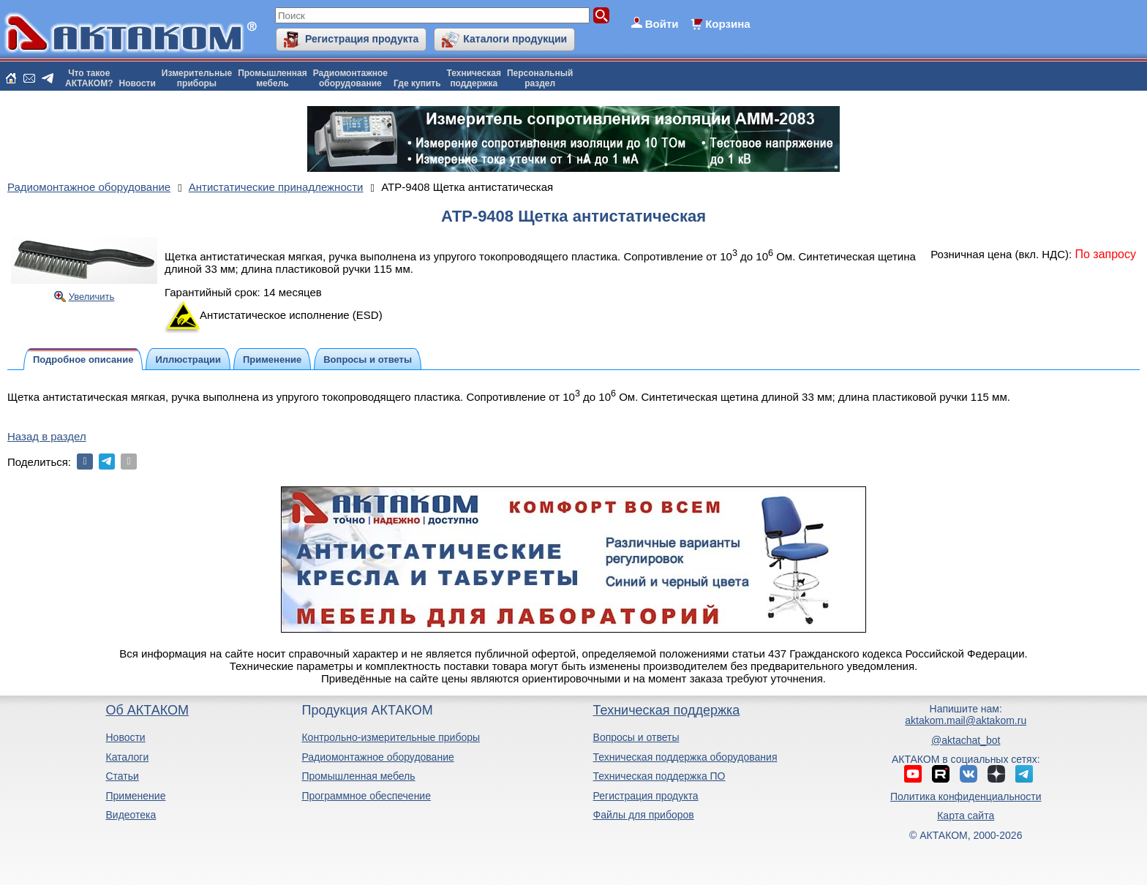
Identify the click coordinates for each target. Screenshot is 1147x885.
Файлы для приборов (643, 815)
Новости (137, 83)
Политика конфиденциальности (966, 796)
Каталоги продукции (515, 39)
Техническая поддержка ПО (659, 776)
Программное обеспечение (366, 796)
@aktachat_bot (965, 740)
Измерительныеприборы (197, 78)
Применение (135, 796)
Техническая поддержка (666, 710)
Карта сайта (965, 815)
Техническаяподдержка (474, 78)
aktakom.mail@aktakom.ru (965, 720)
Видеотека (130, 815)
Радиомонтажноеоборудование (350, 78)
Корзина (727, 24)
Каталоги (126, 757)
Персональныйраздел (540, 78)
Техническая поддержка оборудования (685, 757)
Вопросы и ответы (636, 737)
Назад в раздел (46, 436)
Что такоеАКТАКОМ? (89, 78)
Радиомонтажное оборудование (377, 757)
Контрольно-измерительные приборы (390, 737)
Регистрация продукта (361, 39)
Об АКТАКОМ (146, 710)
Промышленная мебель (358, 776)
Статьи (121, 776)
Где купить (417, 83)
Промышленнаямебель (272, 78)
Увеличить (92, 296)
